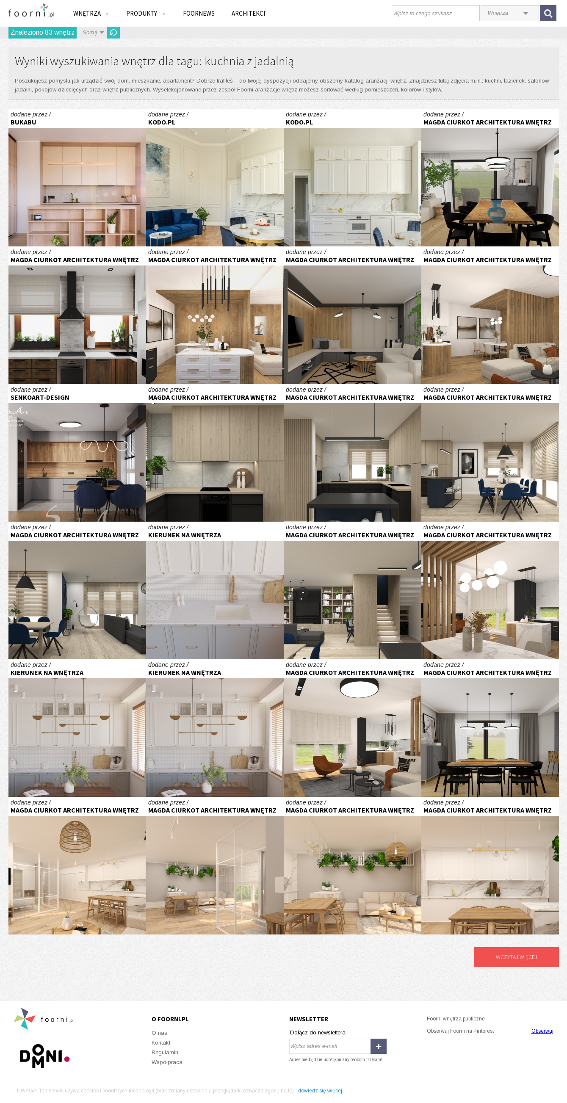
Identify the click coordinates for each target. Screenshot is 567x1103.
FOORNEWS (199, 13)
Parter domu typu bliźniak (215, 315)
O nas (159, 1033)
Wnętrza (91, 13)
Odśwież (113, 33)
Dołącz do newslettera (318, 1032)
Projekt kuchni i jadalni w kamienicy (77, 315)
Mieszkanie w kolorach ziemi (215, 590)
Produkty (146, 13)
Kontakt (161, 1042)
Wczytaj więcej (516, 957)
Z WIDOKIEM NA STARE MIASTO (215, 177)
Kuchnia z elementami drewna (77, 453)
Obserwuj (542, 1031)
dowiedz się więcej (320, 1091)
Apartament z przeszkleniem (77, 865)
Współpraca (167, 1062)
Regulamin (165, 1052)
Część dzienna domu (215, 453)
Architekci (248, 13)
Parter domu (490, 177)
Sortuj (90, 32)
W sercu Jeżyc (77, 177)
